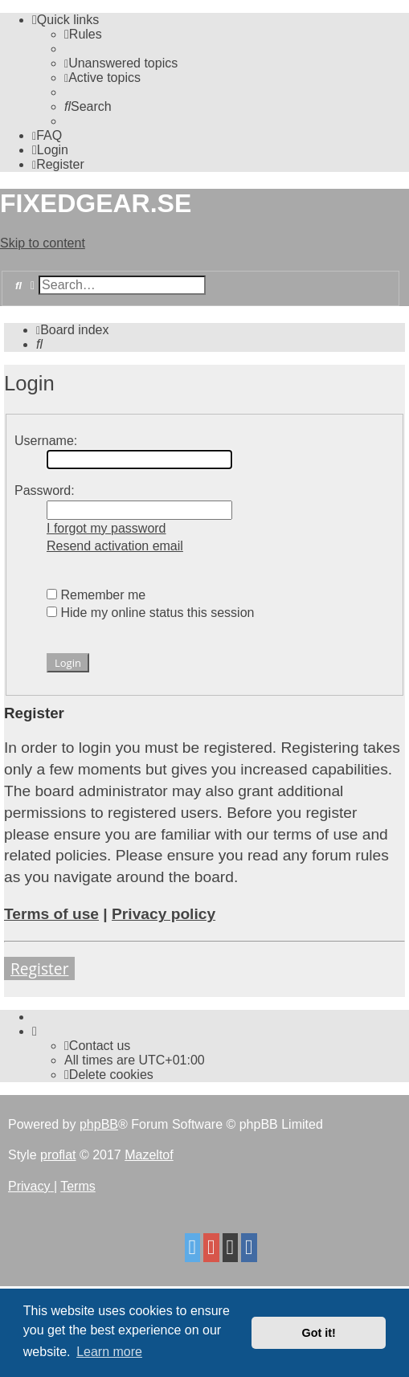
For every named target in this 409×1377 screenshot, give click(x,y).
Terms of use (51, 913)
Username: (45, 440)
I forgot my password (106, 528)
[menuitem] (83, 34)
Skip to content (42, 243)
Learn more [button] (109, 1352)
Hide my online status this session (150, 612)
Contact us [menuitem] (97, 1045)
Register (39, 968)
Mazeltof (149, 1155)
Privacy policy (163, 913)
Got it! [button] (319, 1332)
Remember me (96, 595)
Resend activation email (115, 546)
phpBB (99, 1124)
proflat (58, 1155)
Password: (44, 490)
